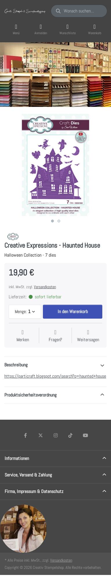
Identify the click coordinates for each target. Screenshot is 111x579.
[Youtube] (85, 435)
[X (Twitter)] (40, 435)
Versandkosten (45, 286)
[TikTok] (70, 435)
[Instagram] (55, 435)
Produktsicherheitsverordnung (30, 395)
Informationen (17, 458)
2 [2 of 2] (58, 221)
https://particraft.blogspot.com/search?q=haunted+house (55, 376)
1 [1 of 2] (52, 221)
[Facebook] (25, 435)
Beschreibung (16, 365)
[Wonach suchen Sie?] (79, 11)
